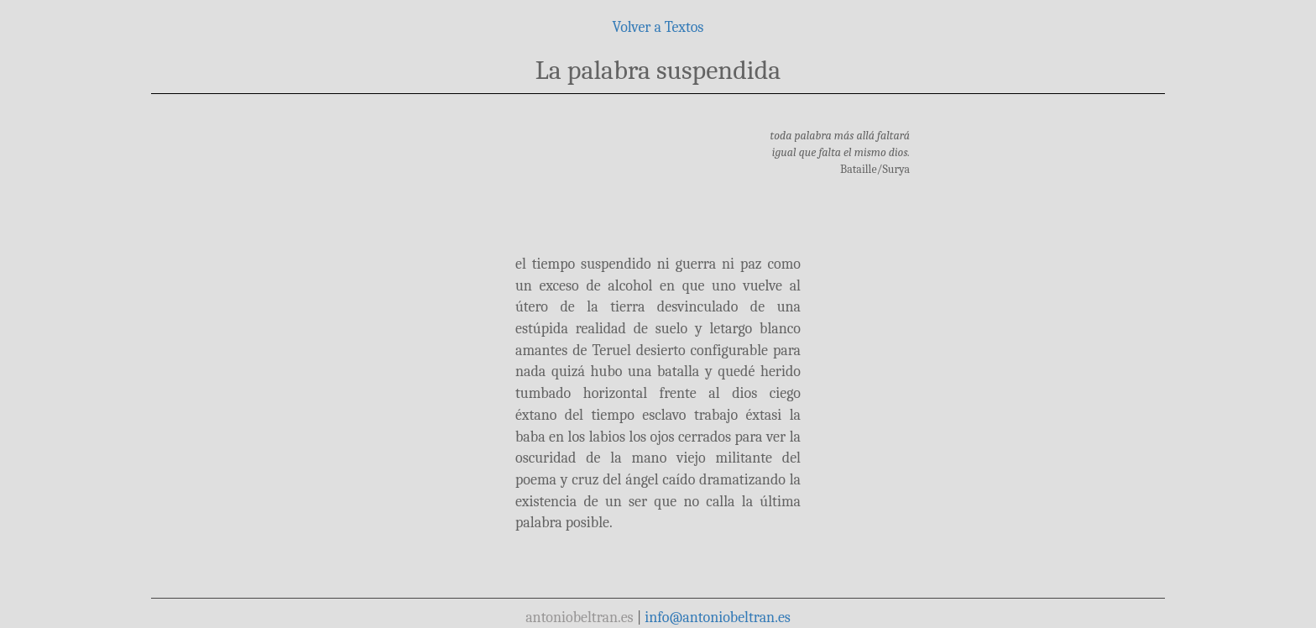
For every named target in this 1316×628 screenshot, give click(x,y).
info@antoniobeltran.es (718, 617)
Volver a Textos (658, 27)
